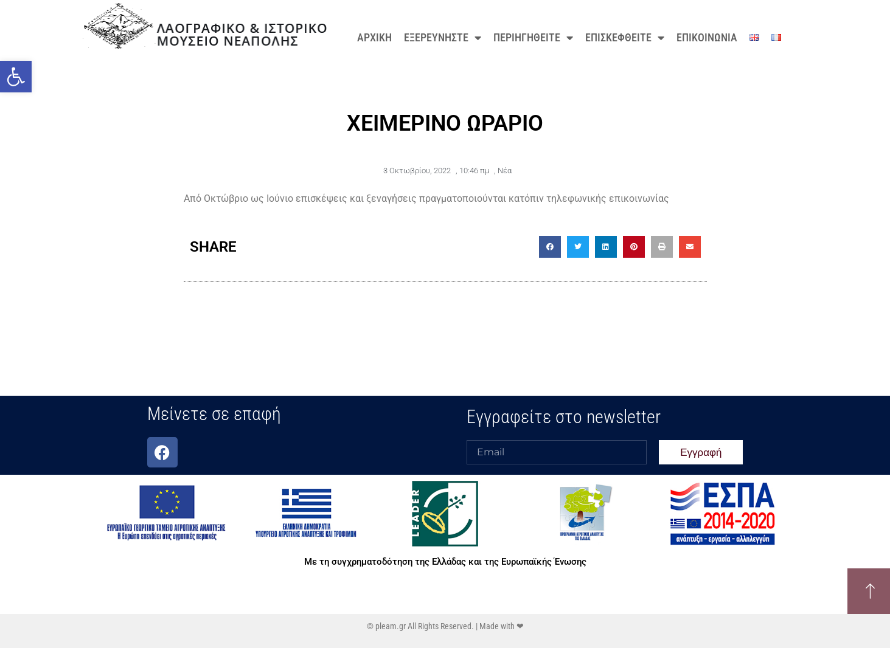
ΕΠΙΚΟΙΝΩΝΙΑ (706, 37)
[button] (16, 76)
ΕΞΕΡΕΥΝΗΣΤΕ (442, 37)
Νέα (505, 170)
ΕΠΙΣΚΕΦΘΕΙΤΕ (624, 37)
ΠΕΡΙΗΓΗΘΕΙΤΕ (533, 37)
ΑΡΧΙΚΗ (374, 37)
